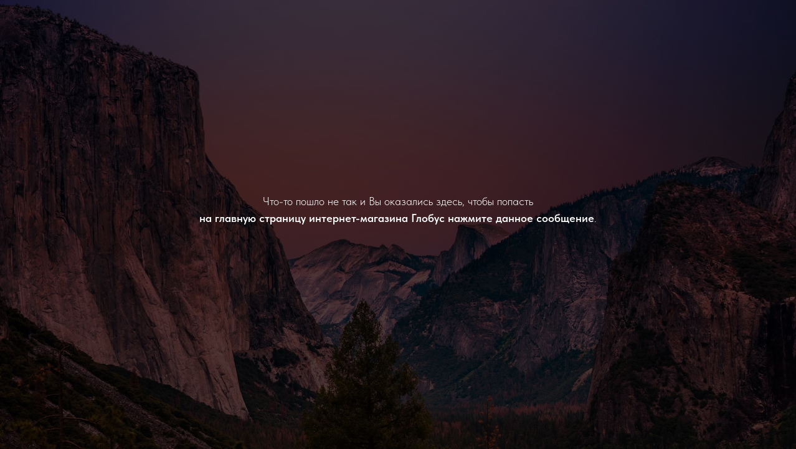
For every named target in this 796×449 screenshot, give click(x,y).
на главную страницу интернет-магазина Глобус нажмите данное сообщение (396, 217)
